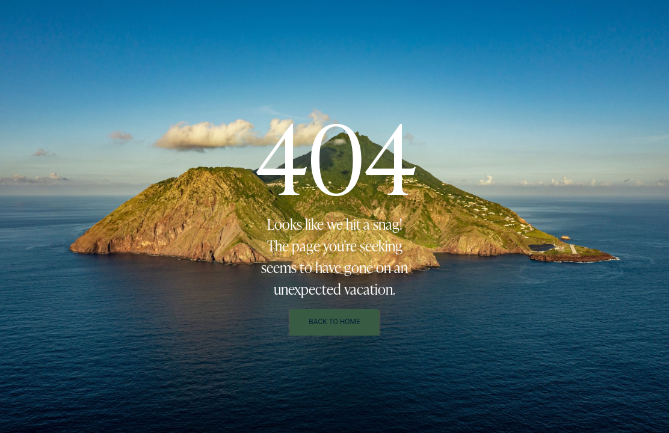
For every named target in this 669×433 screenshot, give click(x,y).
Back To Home (334, 322)
